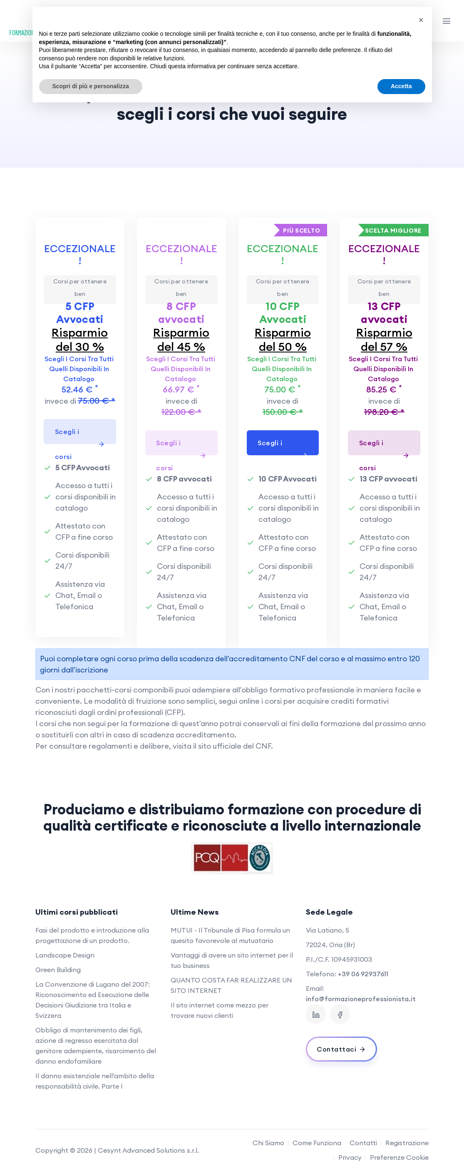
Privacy (350, 1157)
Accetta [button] (401, 86)
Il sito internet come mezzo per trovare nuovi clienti (219, 1010)
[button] (421, 20)
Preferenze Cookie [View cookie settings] (399, 1157)
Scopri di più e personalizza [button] (90, 86)
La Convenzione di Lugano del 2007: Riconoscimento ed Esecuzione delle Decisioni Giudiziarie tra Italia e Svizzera (92, 1000)
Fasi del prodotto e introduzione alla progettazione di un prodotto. (92, 935)
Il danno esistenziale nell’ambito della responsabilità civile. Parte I (94, 1081)
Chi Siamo (268, 1143)
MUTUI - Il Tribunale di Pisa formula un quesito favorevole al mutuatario (230, 935)
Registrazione (407, 1143)
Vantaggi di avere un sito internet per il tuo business (232, 960)
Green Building (58, 969)
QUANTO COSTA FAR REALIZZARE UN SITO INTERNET (231, 985)
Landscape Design (64, 955)
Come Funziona (317, 1143)
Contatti (363, 1143)
